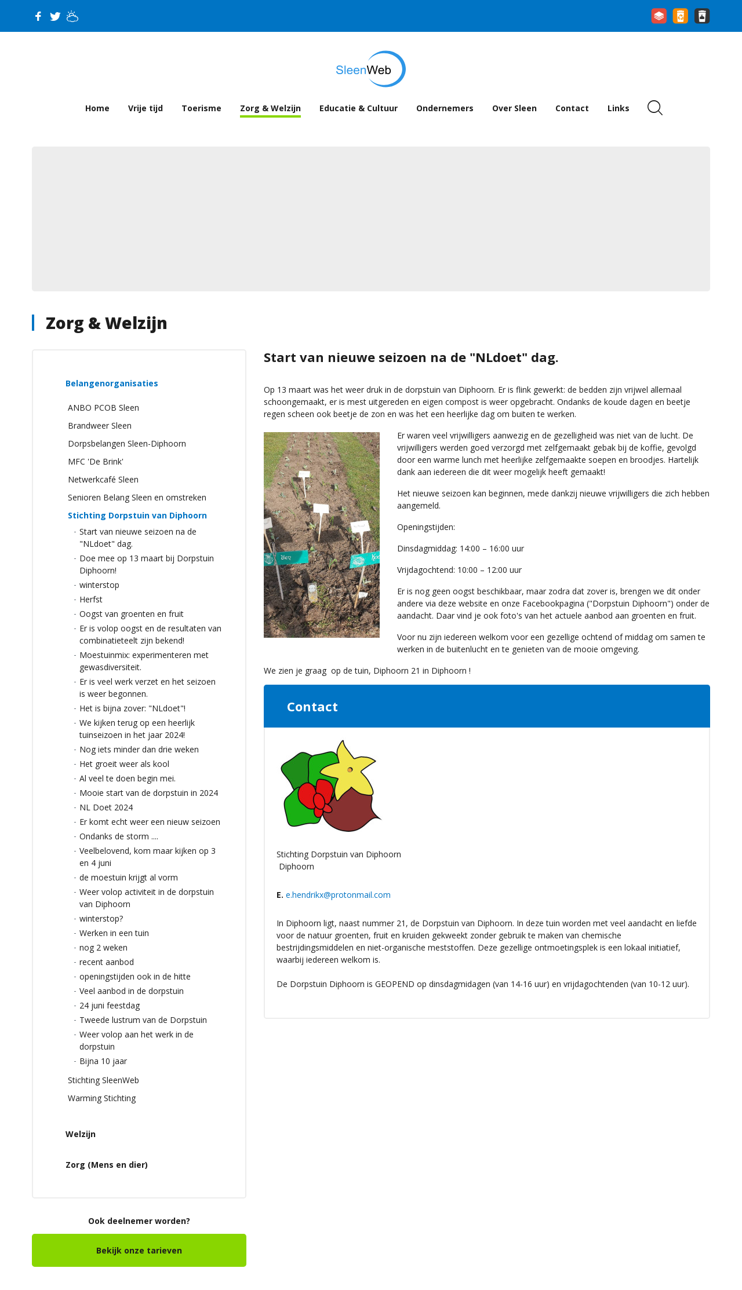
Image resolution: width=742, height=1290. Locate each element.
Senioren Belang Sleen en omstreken (137, 497)
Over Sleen (514, 108)
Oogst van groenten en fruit (131, 613)
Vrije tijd (145, 108)
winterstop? (101, 918)
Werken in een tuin (114, 932)
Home (97, 108)
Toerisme (201, 108)
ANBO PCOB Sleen (103, 407)
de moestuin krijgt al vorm (128, 877)
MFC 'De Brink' (95, 461)
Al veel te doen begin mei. (127, 778)
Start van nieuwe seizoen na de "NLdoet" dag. (138, 537)
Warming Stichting (102, 1097)
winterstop (99, 584)
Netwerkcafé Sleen (103, 479)
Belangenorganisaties (112, 383)
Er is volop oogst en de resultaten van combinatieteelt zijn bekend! (150, 634)
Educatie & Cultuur (358, 108)
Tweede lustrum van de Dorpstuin (143, 1019)
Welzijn (81, 1133)
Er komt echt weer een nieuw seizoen (149, 821)
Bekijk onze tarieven (139, 1250)
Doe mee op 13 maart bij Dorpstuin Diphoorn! (146, 564)
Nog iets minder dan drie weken (139, 749)
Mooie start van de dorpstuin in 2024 (148, 792)
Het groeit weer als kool (124, 763)
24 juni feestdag (109, 1005)
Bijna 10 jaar (103, 1060)
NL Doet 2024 (106, 807)
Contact (572, 108)
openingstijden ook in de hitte (135, 976)
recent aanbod (106, 961)
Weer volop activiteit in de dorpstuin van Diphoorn (146, 897)
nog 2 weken (103, 947)
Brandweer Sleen (100, 425)
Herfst (91, 599)
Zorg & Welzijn (270, 108)
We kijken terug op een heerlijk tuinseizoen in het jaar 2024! (137, 728)
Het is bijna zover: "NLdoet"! (132, 708)
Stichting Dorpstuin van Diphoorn (137, 515)
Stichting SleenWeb (103, 1080)
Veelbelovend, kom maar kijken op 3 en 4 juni (147, 856)
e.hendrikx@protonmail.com (338, 894)
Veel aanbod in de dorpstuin (131, 990)
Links (619, 108)
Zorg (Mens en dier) (107, 1164)
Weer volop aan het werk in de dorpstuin (136, 1040)
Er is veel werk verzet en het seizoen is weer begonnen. (147, 687)
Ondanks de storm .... (118, 836)
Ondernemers (445, 108)
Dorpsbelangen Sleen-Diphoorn (127, 443)
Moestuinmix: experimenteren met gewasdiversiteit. (144, 661)
